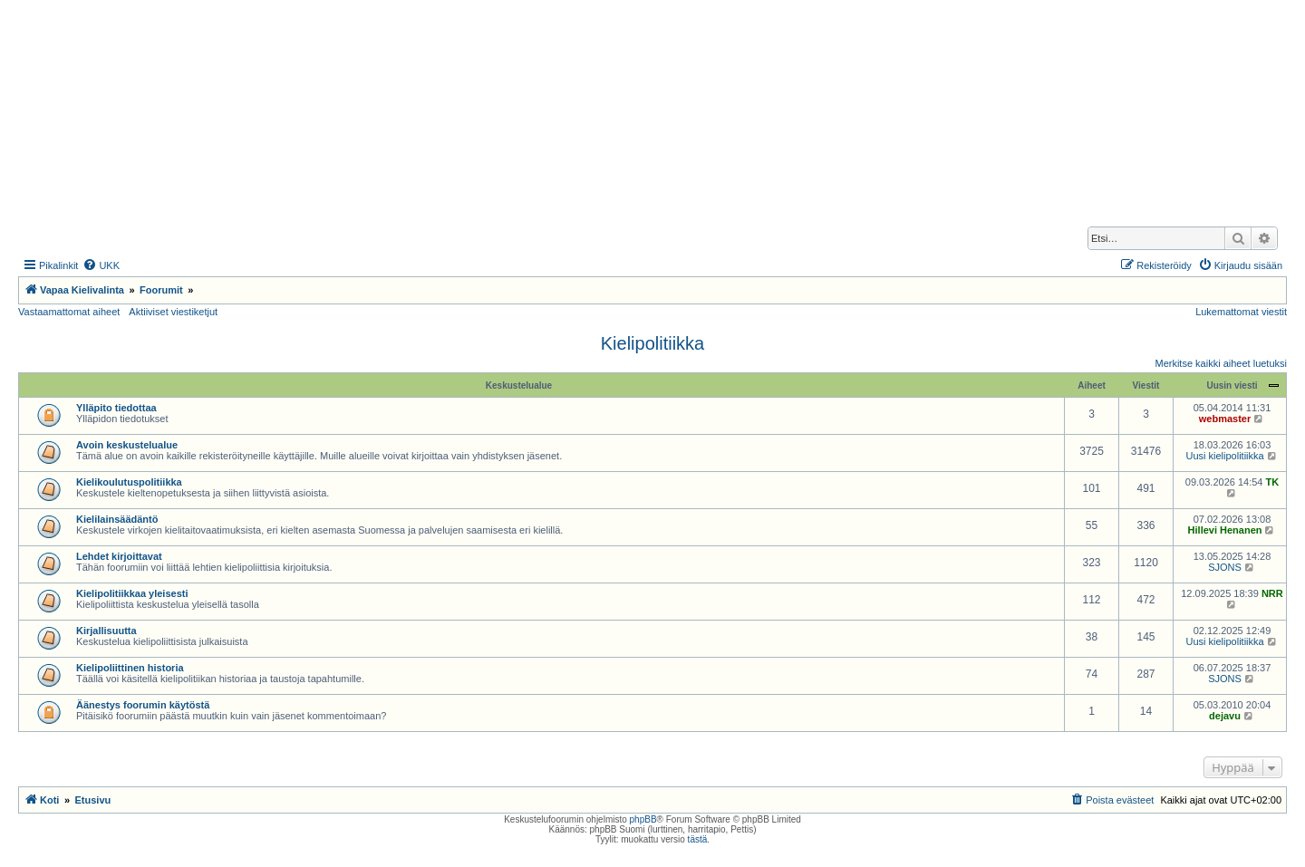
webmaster (1225, 418)
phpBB (643, 819)
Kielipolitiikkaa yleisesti (132, 593)
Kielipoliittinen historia (130, 667)
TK (1273, 482)
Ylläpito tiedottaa (116, 407)
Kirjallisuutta (106, 630)
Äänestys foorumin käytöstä (142, 704)
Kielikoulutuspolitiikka (129, 482)
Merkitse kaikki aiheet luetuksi (1221, 363)
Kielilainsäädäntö (117, 519)
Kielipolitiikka (653, 343)
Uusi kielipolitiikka (1224, 455)
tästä (698, 839)
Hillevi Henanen (1225, 530)
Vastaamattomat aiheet (69, 311)
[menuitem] (101, 265)
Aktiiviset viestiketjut (173, 311)
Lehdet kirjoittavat (119, 556)
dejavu (1225, 715)
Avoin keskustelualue (127, 444)
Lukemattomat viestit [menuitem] (1241, 311)
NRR (1272, 593)
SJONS (1225, 567)
